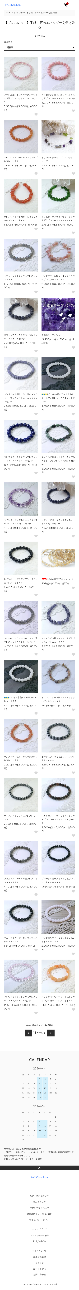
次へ (51, 1033)
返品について (39, 1202)
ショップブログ (39, 1229)
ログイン (39, 1263)
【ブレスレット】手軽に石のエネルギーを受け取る (35, 13)
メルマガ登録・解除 (39, 1235)
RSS (35, 1242)
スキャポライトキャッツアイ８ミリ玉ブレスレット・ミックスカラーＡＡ (58, 819)
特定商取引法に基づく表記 (39, 1214)
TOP (8, 13)
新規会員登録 (39, 1257)
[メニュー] (74, 5)
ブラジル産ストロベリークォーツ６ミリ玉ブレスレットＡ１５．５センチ (20, 98)
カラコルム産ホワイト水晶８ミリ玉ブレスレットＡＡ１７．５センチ (58, 398)
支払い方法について (39, 1208)
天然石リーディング (51, 335)
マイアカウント (39, 1251)
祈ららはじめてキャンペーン (58, 579)
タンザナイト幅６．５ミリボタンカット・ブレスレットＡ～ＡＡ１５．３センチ (20, 398)
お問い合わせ (39, 1275)
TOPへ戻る (39, 1168)
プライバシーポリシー (39, 1220)
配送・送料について (39, 1196)
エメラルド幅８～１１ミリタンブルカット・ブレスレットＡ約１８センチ (58, 461)
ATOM (42, 1242)
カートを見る (39, 1269)
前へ (28, 1033)
